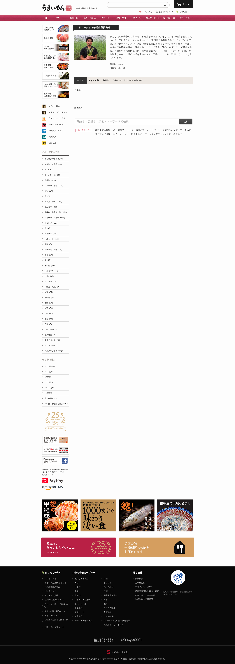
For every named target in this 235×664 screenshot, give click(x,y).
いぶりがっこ (153, 130)
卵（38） (48, 196)
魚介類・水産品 (81, 578)
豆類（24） (49, 191)
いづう (130, 130)
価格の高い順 (135, 80)
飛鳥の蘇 (140, 130)
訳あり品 (52, 143)
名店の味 (177, 134)
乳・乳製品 (109, 587)
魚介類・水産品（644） (54, 164)
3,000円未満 (50, 366)
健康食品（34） (51, 234)
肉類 (77, 583)
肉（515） (49, 170)
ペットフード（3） (52, 345)
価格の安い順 (119, 80)
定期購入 (52, 137)
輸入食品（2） (51, 335)
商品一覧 (74, 18)
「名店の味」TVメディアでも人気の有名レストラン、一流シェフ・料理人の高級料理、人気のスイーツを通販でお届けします (156, 547)
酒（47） (48, 228)
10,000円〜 (49, 388)
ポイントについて (52, 615)
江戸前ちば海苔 (102, 134)
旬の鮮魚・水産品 (56, 131)
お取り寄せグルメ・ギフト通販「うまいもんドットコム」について (78, 547)
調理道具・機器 (111, 595)
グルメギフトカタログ (160, 134)
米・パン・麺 (169, 18)
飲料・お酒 (184, 18)
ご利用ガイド (185, 12)
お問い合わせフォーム (54, 627)
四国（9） (49, 324)
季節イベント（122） (53, 340)
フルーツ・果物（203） (54, 186)
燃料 (106, 604)
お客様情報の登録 (52, 587)
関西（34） (49, 308)
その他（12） (50, 266)
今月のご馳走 (54, 106)
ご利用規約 (140, 583)
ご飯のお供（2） (51, 276)
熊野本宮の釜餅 (102, 130)
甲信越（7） (50, 297)
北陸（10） (49, 313)
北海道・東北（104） (53, 287)
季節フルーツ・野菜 (57, 118)
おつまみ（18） (51, 281)
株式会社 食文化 (120, 652)
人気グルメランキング (58, 112)
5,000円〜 (49, 377)
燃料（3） (49, 244)
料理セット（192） (52, 239)
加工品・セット (153, 18)
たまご (78, 587)
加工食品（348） (52, 207)
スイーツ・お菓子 (82, 599)
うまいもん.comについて (55, 583)
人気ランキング (170, 130)
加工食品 (78, 608)
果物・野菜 (121, 18)
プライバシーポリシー (145, 587)
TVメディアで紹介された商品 (117, 620)
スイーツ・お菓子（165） (55, 218)
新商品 (121, 130)
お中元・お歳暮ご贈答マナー (56, 404)
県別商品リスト (51, 398)
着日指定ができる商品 (54, 159)
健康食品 (78, 616)
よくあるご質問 (51, 595)
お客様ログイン (166, 12)
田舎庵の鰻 (136, 134)
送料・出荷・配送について (56, 611)
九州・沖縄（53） (52, 329)
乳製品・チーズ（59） (54, 202)
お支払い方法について (54, 599)
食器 (106, 599)
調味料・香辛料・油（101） (56, 212)
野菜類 (78, 595)
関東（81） (49, 292)
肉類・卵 (105, 18)
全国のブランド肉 (56, 124)
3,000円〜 (49, 372)
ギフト (58, 18)
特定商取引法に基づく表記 (147, 591)
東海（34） (49, 303)
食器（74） (49, 255)
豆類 (106, 591)
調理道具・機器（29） (54, 250)
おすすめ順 (94, 80)
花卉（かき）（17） (53, 271)
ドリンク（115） (52, 223)
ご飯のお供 (109, 616)
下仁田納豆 (185, 130)
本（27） (48, 260)
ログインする (50, 578)
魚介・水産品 (90, 18)
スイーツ (137, 18)
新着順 (106, 80)
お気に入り (148, 12)
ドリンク (108, 583)
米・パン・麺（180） (53, 175)
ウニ (126, 134)
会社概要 (139, 578)
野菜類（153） (51, 180)
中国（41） (49, 319)
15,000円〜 (49, 393)
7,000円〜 (49, 382)
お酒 (106, 578)
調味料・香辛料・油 (83, 620)
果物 (77, 591)
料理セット (79, 612)
